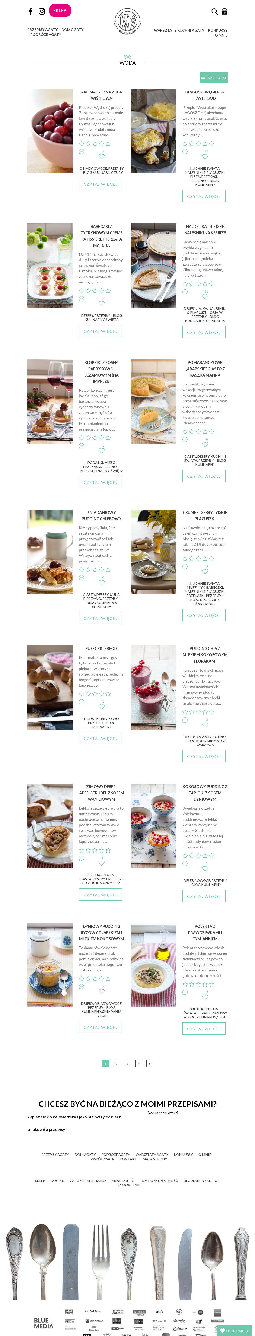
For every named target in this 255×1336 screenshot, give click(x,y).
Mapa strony (155, 1159)
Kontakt (128, 1159)
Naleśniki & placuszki (205, 172)
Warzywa (205, 745)
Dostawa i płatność (159, 1180)
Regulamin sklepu (200, 1180)
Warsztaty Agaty (152, 1154)
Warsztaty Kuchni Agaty (179, 30)
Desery (87, 315)
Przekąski (210, 176)
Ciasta (190, 456)
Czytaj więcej (100, 184)
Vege (221, 741)
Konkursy (218, 30)
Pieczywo (92, 598)
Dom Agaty (72, 29)
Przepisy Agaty (42, 29)
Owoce (100, 168)
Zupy (118, 172)
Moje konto (123, 1180)
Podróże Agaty (45, 34)
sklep (60, 10)
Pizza (195, 176)
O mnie (221, 35)
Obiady (86, 168)
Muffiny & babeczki (205, 587)
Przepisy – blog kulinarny (102, 170)
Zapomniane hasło (88, 1180)
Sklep (40, 1180)
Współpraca (102, 1159)
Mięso (109, 462)
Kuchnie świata (205, 168)
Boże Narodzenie (101, 875)
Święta (112, 319)
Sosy (117, 883)
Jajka (202, 308)
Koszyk (57, 1180)
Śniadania (215, 320)
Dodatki (95, 462)
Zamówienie (128, 1185)
